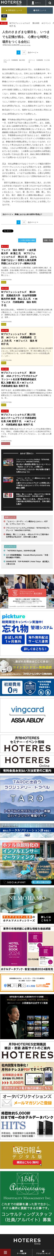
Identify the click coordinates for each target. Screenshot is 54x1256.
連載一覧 (47, 240)
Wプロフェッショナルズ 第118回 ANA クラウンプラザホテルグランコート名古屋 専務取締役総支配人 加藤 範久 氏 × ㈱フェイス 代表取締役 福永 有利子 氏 (19, 379)
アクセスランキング (43, 1253)
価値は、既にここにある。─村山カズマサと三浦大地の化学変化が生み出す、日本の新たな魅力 (33, 501)
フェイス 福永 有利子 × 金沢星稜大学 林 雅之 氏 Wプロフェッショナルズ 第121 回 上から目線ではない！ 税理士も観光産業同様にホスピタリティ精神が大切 (19, 257)
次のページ (32, 52)
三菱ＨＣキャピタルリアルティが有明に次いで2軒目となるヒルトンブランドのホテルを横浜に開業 (33, 485)
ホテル (4, 19)
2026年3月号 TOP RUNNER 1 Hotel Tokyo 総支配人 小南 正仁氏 (28, 563)
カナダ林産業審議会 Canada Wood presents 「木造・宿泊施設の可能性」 (28, 556)
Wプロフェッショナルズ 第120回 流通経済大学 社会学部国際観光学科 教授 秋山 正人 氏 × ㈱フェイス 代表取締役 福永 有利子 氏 (19, 299)
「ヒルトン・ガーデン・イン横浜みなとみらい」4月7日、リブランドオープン (27, 522)
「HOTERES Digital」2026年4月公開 (20, 551)
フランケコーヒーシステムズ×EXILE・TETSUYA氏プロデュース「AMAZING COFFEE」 (27, 529)
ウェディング (6, 443)
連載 (4, 16)
